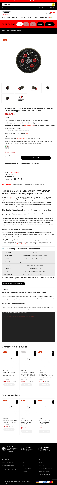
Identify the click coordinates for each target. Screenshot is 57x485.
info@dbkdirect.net (8, 8)
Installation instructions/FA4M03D (13, 283)
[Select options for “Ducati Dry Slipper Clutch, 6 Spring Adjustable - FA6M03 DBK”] (26, 431)
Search (40, 24)
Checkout (25, 462)
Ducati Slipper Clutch (12, 30)
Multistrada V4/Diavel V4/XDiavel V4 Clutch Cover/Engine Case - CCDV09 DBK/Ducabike (10, 375)
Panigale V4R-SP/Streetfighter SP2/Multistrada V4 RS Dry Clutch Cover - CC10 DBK (46, 375)
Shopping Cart (27, 468)
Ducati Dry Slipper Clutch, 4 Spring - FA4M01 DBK (10, 421)
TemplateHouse (23, 483)
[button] (44, 384)
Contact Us (42, 462)
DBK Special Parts (14, 172)
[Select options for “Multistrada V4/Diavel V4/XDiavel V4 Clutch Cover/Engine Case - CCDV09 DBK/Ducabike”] (9, 384)
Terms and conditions (44, 471)
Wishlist (25, 471)
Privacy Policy (43, 465)
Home (3, 30)
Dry (20, 30)
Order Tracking (43, 8)
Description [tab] (6, 185)
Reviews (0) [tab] (17, 185)
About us (41, 459)
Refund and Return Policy (45, 468)
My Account (26, 459)
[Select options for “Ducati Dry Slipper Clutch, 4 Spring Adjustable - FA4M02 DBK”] (44, 431)
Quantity (7, 155)
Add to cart (35, 157)
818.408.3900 (18, 8)
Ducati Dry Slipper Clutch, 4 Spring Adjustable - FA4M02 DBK (46, 422)
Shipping (28, 447)
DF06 (26, 133)
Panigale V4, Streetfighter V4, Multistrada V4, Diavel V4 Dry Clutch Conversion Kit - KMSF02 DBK (28, 375)
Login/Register (46, 13)
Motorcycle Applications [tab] (34, 185)
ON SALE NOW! (51, 8)
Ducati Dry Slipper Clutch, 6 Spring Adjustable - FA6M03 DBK (28, 422)
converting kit (29, 125)
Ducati (10, 197)
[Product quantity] (12, 158)
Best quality (10, 447)
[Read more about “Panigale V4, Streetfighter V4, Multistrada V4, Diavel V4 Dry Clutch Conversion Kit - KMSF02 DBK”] (26, 384)
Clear (49, 24)
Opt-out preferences (44, 474)
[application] (28, 327)
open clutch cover (21, 138)
